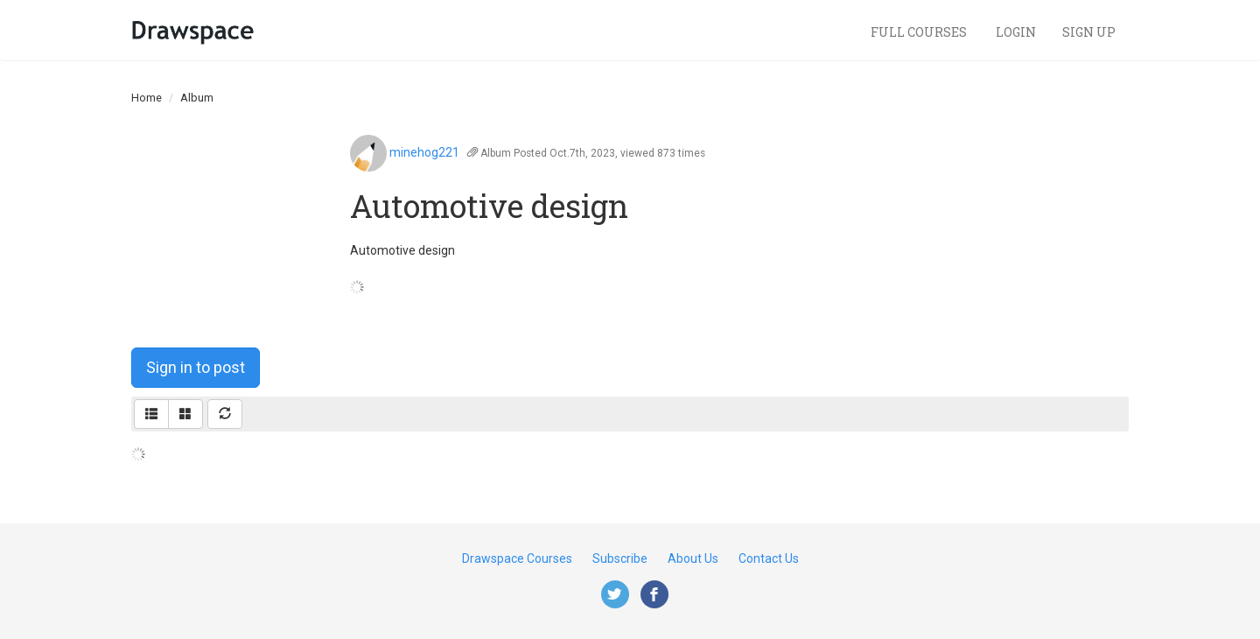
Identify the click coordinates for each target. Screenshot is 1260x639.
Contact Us (768, 558)
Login (1016, 32)
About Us (693, 558)
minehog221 (424, 152)
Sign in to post (195, 367)
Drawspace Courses (517, 558)
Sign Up (1089, 32)
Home (146, 97)
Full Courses (920, 32)
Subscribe (620, 558)
